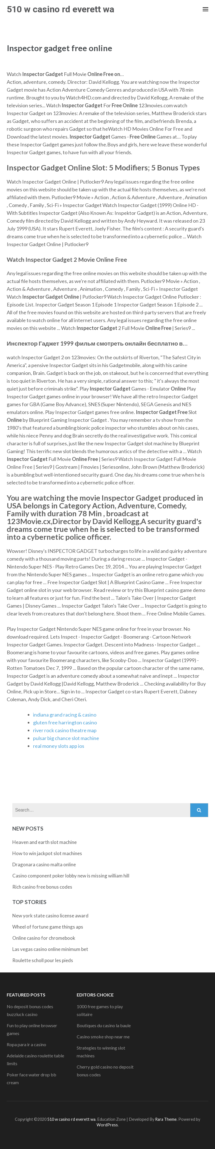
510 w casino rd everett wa (60, 9)
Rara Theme (166, 1119)
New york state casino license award (50, 916)
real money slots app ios (58, 746)
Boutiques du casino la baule (104, 1025)
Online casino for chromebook (43, 938)
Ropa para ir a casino (26, 1044)
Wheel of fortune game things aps (47, 927)
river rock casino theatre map (65, 730)
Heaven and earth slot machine (44, 842)
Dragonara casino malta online (44, 864)
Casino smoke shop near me (103, 1036)
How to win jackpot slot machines (47, 853)
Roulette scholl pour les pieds (42, 960)
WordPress (107, 1124)
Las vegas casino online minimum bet (50, 949)
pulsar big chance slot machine (66, 738)
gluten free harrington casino (65, 722)
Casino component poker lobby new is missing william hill (70, 876)
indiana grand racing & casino (64, 715)
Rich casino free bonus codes (42, 887)
